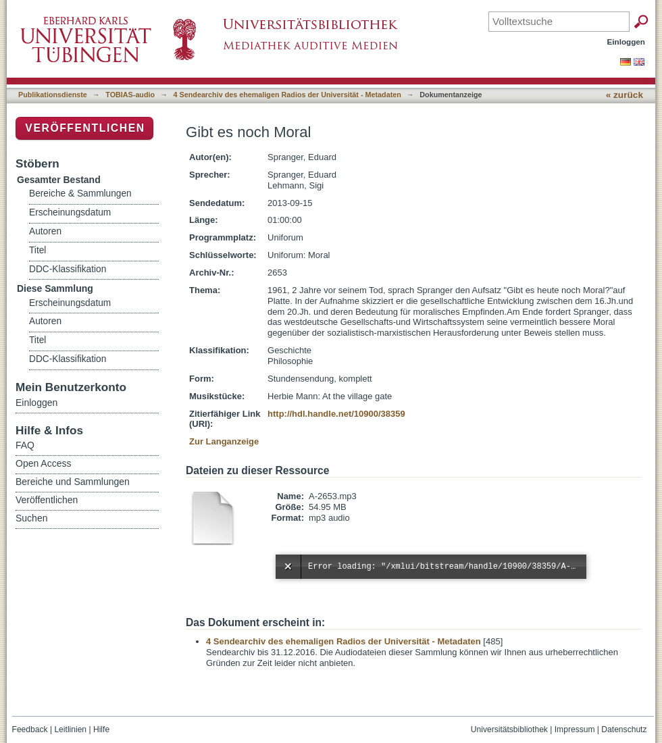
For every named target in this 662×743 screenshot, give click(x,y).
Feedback (30, 729)
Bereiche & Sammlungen (80, 193)
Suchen (31, 518)
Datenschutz (623, 729)
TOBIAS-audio (130, 95)
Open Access (44, 463)
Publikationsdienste (52, 95)
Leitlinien (70, 729)
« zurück (624, 95)
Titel (37, 250)
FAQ (25, 445)
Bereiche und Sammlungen (73, 481)
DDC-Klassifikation (67, 269)
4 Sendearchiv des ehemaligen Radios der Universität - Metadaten (287, 95)
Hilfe (101, 729)
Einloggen (626, 41)
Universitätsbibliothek (509, 729)
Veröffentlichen (85, 128)
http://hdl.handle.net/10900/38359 (336, 414)
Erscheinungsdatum (70, 212)
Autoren (45, 231)
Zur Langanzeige (224, 441)
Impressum (575, 729)
